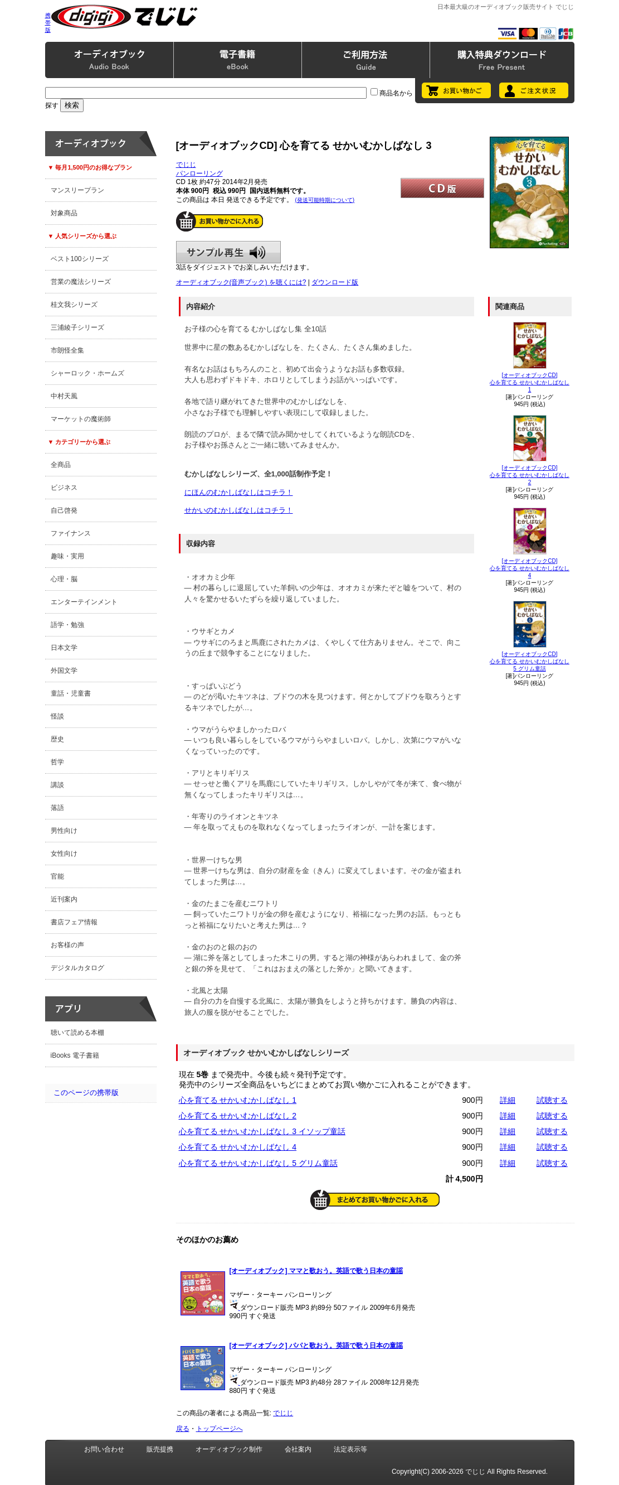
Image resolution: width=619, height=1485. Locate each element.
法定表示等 (350, 1449)
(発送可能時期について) (325, 200)
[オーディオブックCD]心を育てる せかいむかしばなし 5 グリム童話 (529, 661)
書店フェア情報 (74, 922)
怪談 (57, 716)
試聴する (552, 1100)
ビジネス (64, 487)
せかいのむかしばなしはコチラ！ (238, 510)
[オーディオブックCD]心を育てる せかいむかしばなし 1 (529, 382)
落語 (57, 808)
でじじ (186, 164)
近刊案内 (64, 899)
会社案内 (298, 1449)
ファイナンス (71, 533)
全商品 (61, 465)
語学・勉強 (67, 625)
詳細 (507, 1100)
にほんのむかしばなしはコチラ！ (238, 492)
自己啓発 (64, 510)
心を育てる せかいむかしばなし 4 (238, 1146)
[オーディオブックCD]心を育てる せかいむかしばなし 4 (529, 568)
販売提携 (160, 1449)
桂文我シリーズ (74, 304)
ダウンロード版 (334, 282)
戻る (182, 1429)
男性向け (64, 831)
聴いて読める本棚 (77, 1032)
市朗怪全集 (67, 350)
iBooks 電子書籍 (75, 1055)
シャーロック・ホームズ (87, 373)
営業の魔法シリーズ (81, 282)
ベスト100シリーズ (80, 259)
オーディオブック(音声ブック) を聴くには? (241, 282)
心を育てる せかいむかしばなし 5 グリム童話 (258, 1163)
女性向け (64, 853)
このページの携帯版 (86, 1092)
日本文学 (64, 648)
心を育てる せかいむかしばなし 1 (238, 1100)
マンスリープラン (77, 190)
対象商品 (64, 213)
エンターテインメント (84, 602)
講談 (57, 785)
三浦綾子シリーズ (77, 327)
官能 (57, 876)
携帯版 (48, 22)
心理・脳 (64, 579)
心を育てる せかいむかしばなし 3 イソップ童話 (262, 1131)
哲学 (57, 762)
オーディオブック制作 (229, 1449)
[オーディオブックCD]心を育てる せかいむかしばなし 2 (529, 475)
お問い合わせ (104, 1449)
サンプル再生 (228, 252)
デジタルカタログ (77, 968)
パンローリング (199, 173)
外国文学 (64, 670)
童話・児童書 (71, 693)
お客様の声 (67, 945)
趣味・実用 (67, 556)
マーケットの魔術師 (81, 419)
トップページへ (219, 1429)
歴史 (57, 739)
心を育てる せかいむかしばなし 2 (238, 1115)
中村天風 (64, 396)
